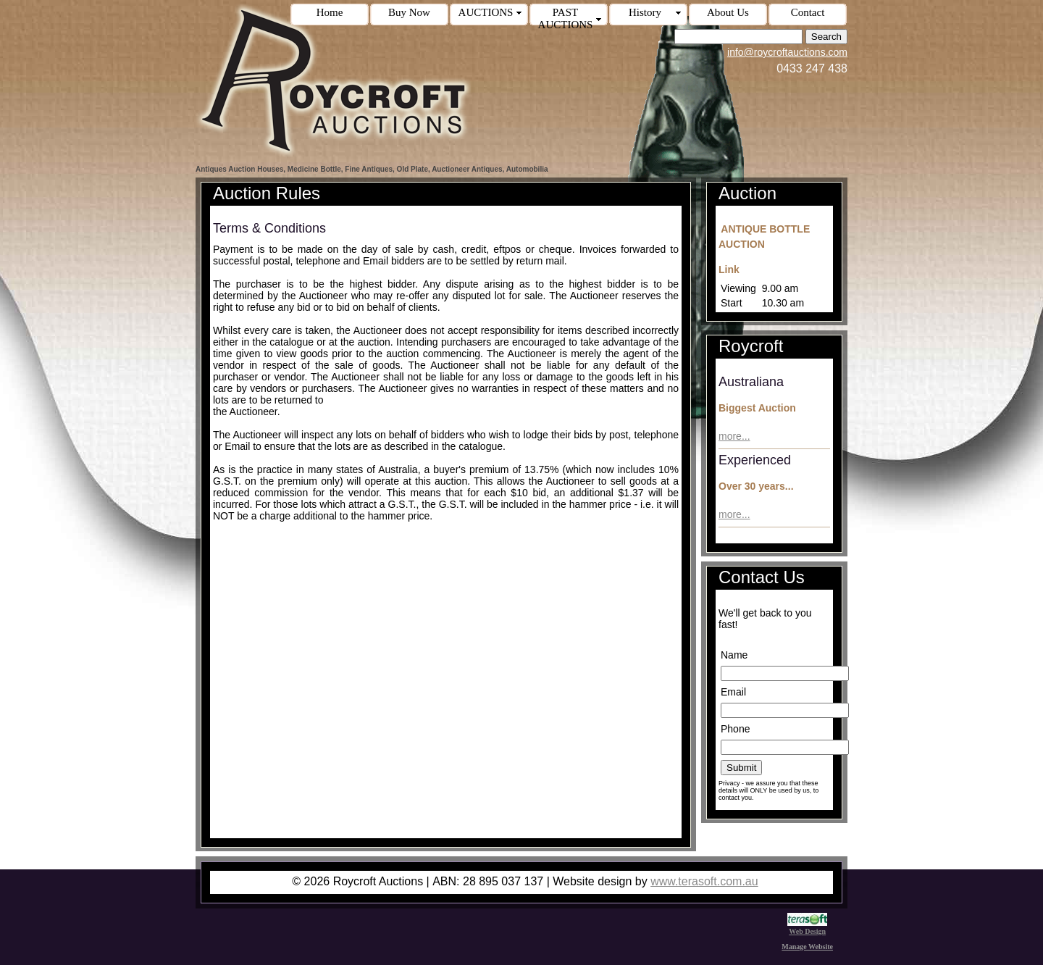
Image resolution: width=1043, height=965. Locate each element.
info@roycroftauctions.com (787, 52)
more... (734, 436)
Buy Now (409, 12)
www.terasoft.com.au (704, 881)
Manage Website (807, 947)
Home (330, 12)
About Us (728, 12)
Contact (808, 12)
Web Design (807, 927)
